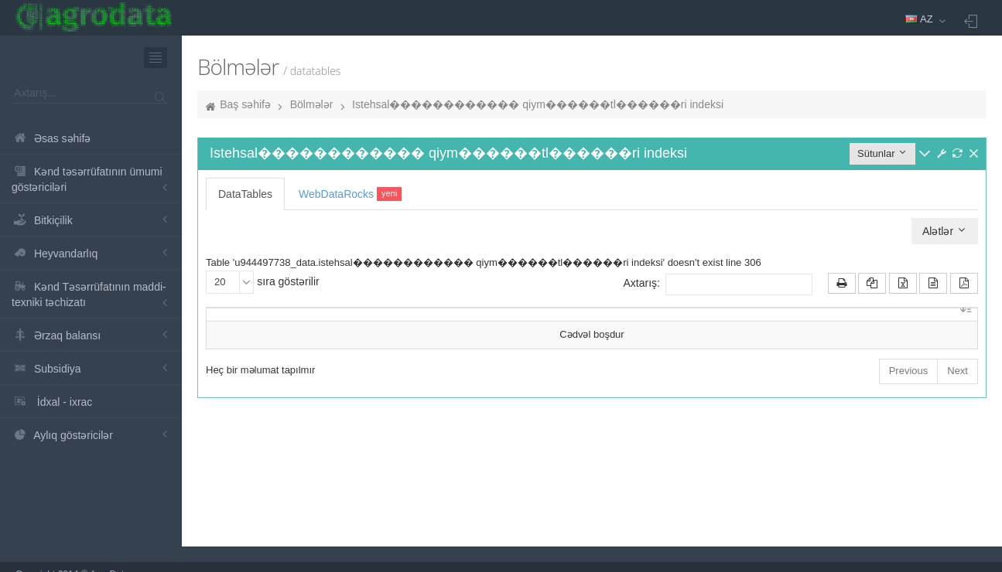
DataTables (245, 194)
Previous (908, 370)
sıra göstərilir (263, 282)
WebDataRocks (350, 194)
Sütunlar (882, 153)
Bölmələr (311, 104)
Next (957, 370)
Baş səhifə (245, 104)
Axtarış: (718, 284)
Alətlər (944, 230)
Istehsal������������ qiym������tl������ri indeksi (537, 104)
